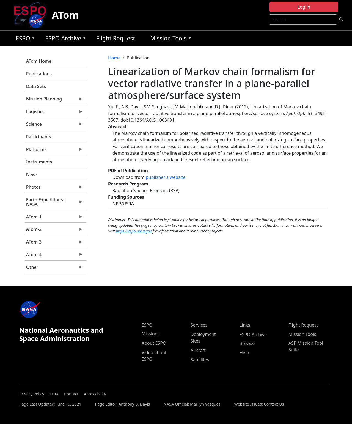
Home (114, 58)
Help (244, 353)
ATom (65, 15)
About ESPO (154, 343)
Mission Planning (54, 100)
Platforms (54, 150)
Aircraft (198, 350)
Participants (38, 137)
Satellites (200, 360)
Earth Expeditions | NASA (54, 203)
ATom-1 (54, 218)
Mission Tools (169, 39)
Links (245, 325)
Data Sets (36, 86)
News (32, 174)
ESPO (24, 39)
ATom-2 (54, 230)
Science (54, 125)
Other (54, 268)
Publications (39, 74)
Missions (151, 334)
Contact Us (274, 404)
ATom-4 (54, 255)
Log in (304, 7)
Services (199, 325)
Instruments (39, 162)
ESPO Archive (64, 39)
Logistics (54, 112)
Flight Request (115, 38)
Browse (247, 343)
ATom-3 (54, 243)
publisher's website (166, 177)
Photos (54, 188)
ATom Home (38, 61)
